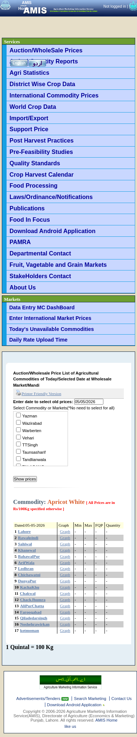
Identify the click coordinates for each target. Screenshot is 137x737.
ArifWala (26, 562)
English (19, 63)
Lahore (24, 531)
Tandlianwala (34, 459)
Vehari (28, 438)
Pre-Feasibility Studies (41, 151)
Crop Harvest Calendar (41, 174)
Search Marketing (90, 698)
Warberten (31, 430)
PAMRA (20, 242)
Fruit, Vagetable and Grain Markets (58, 264)
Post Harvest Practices (41, 140)
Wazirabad (32, 423)
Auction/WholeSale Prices (46, 50)
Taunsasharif (34, 452)
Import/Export (28, 118)
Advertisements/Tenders (39, 698)
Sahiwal (25, 544)
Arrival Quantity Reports (43, 61)
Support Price (28, 129)
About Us (22, 287)
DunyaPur (27, 581)
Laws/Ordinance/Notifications (51, 197)
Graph (65, 531)
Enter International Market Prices (50, 318)
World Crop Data (32, 106)
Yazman (29, 416)
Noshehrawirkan (35, 624)
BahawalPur (29, 556)
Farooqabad (31, 612)
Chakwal (27, 593)
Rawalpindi (28, 537)
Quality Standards (34, 163)
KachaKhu (29, 587)
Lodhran (26, 568)
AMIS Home (106, 720)
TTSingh (30, 445)
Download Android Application (52, 231)
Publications (27, 208)
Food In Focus (29, 219)
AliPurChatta (32, 606)
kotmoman (29, 630)
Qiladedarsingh (33, 618)
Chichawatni (29, 574)
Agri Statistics (29, 72)
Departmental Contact (40, 253)
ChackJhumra (32, 599)
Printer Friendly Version (38, 393)
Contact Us (121, 698)
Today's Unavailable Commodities (51, 329)
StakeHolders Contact (40, 276)
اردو (37, 63)
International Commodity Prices (54, 95)
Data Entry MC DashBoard (42, 307)
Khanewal (27, 550)
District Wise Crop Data (42, 84)
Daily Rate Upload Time (38, 340)
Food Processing (33, 185)
